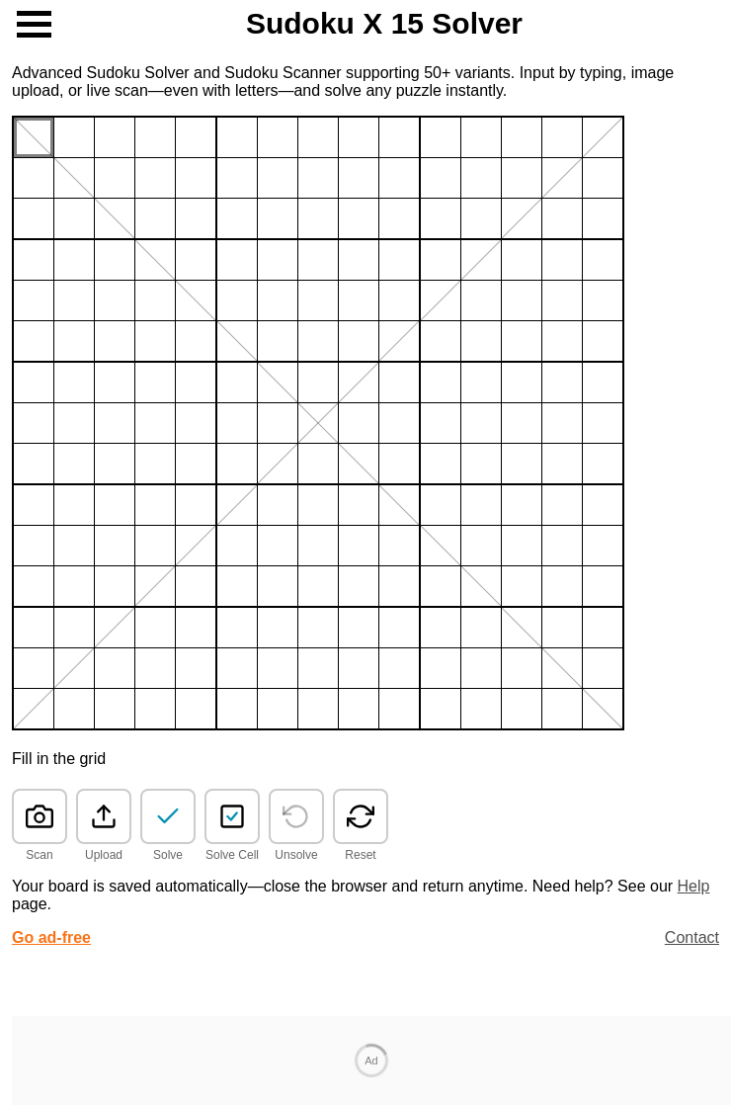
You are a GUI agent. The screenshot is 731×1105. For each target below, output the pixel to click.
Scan (39, 855)
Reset (360, 855)
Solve (168, 855)
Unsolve (296, 855)
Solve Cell (232, 855)
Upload (103, 855)
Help (694, 886)
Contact (692, 937)
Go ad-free (51, 937)
